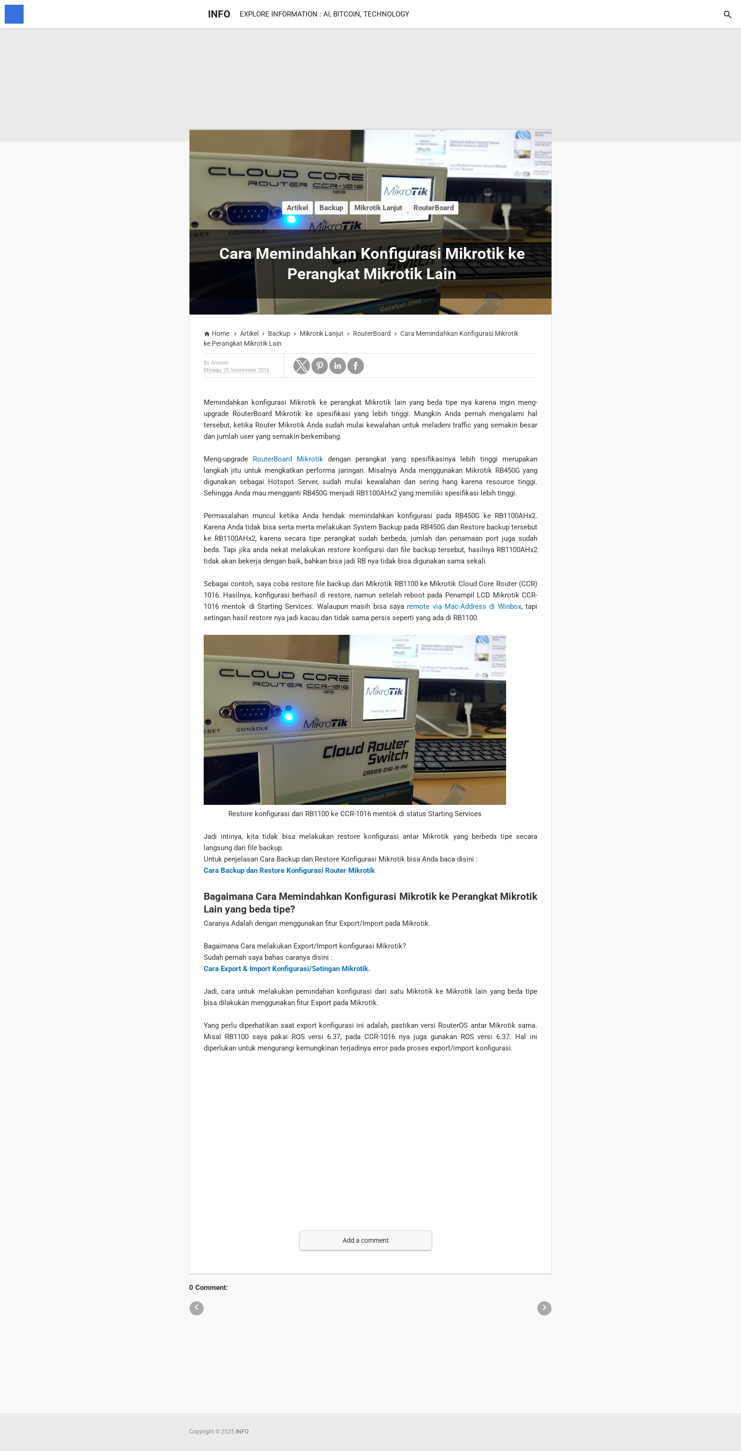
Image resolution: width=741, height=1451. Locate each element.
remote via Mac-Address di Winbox (464, 606)
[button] (301, 366)
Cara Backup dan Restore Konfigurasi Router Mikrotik (289, 870)
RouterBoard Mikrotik (288, 459)
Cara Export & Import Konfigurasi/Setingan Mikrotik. (287, 968)
